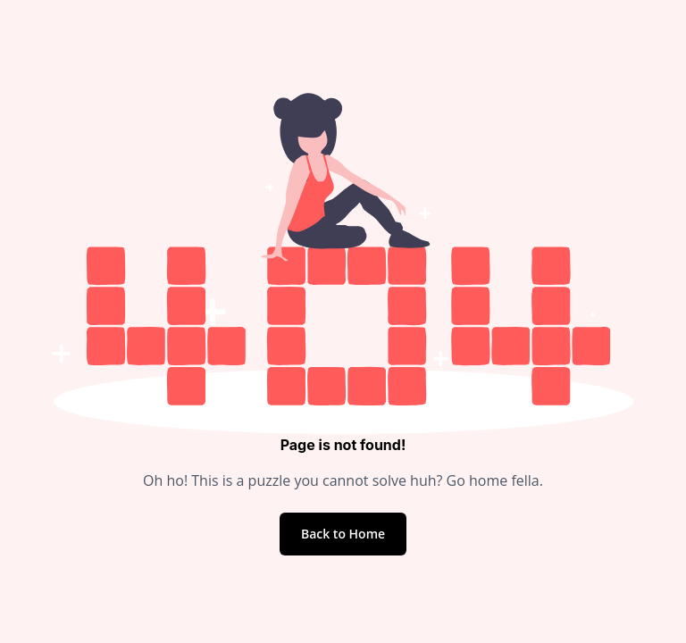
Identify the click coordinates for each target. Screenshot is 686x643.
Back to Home (343, 533)
